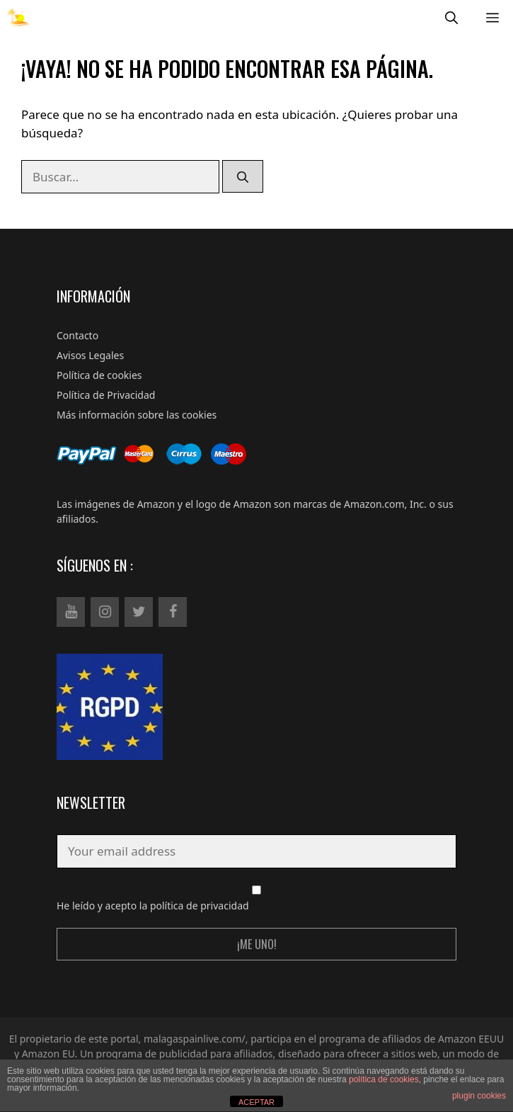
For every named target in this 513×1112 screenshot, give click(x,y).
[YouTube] (71, 612)
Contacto (77, 335)
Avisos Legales (90, 355)
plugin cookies (479, 1096)
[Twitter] (139, 612)
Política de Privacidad (106, 395)
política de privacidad (199, 905)
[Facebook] (172, 612)
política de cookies (384, 1079)
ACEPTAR (256, 1102)
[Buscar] (242, 176)
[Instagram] (105, 612)
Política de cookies (99, 375)
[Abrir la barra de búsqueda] (451, 17)
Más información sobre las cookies (137, 414)
